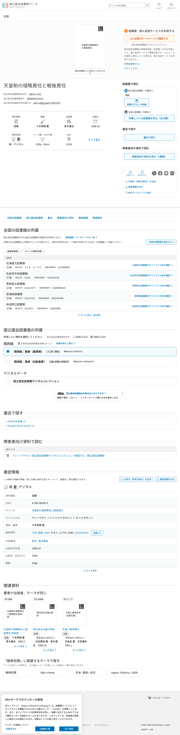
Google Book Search (21, 425)
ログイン (171, 5)
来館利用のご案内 (66, 343)
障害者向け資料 (65, 217)
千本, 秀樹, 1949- (41, 532)
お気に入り (130, 173)
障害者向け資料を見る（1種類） (149, 156)
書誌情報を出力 (134, 186)
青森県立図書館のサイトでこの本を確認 (153, 285)
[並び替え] (14, 251)
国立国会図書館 (34, 217)
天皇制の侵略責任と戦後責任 (47, 510)
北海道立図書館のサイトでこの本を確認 (153, 265)
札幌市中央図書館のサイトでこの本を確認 (152, 275)
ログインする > (131, 68)
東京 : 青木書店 (40, 541)
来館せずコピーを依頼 (136, 102)
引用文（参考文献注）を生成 (140, 181)
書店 (50, 217)
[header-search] (130, 5)
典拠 (97, 532)
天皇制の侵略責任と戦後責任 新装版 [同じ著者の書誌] (16, 631)
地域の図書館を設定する (162, 242)
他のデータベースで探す (138, 192)
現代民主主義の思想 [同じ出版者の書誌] (44, 629)
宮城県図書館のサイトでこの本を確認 (154, 296)
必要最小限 (45, 728)
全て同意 (69, 728)
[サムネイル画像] (16, 614)
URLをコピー (142, 173)
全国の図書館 (14, 217)
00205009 (81, 532)
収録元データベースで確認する (149, 38)
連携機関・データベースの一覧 (81, 237)
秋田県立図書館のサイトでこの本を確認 (153, 306)
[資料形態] (34, 251)
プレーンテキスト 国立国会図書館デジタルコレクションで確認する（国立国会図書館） (59, 455)
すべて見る (94, 139)
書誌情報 (83, 217)
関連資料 (97, 217)
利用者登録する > (132, 63)
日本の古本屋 (17, 421)
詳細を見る (11, 728)
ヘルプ (159, 5)
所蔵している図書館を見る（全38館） (149, 118)
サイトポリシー (102, 725)
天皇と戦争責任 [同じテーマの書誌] (70, 629)
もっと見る (21, 646)
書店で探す (149, 137)
